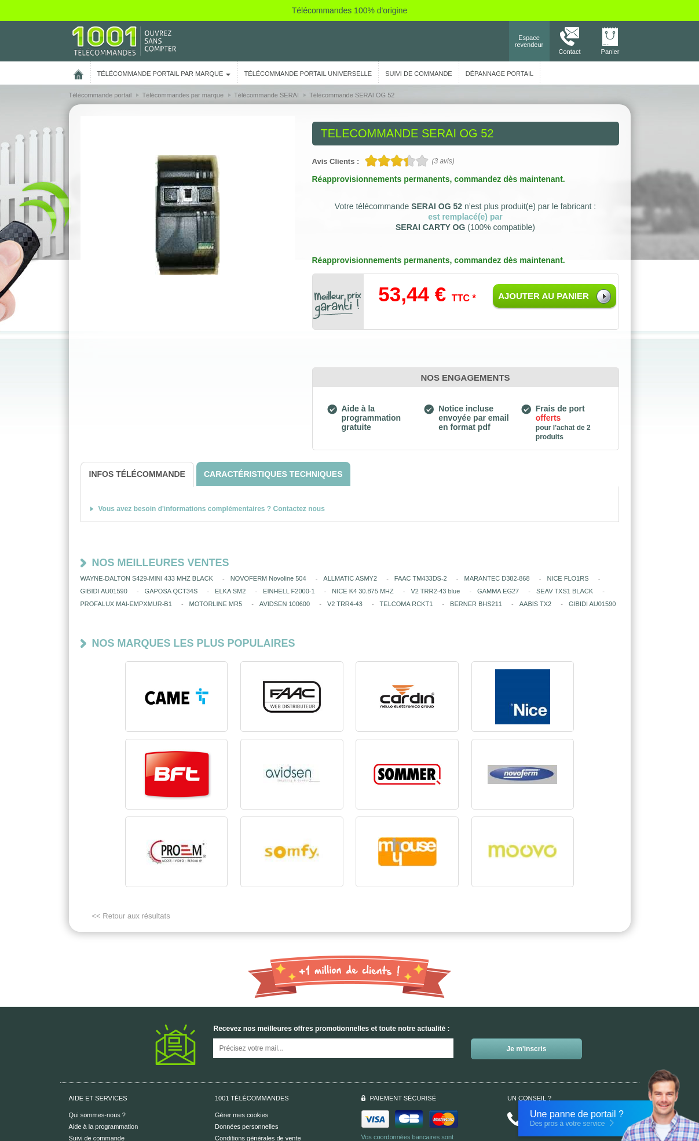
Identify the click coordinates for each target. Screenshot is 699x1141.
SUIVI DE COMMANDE (418, 73)
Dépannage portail (499, 73)
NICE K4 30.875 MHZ (362, 591)
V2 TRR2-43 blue (435, 591)
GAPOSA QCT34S (171, 591)
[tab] (137, 474)
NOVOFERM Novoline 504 (268, 578)
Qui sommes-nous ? (97, 1037)
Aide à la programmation (103, 1048)
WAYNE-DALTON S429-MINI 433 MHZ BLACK (146, 578)
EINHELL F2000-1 (288, 591)
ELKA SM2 (230, 591)
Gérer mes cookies (241, 1037)
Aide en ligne (87, 1072)
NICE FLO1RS (567, 578)
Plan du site (231, 1083)
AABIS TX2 (535, 603)
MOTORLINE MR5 (215, 603)
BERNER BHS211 (476, 603)
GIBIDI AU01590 (103, 591)
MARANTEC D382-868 (497, 578)
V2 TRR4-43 (345, 603)
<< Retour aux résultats (131, 838)
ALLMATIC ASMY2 (350, 578)
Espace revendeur (529, 41)
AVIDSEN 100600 (284, 603)
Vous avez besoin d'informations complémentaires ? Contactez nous (211, 509)
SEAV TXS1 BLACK (564, 591)
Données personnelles (246, 1048)
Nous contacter (554, 1041)
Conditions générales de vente (258, 1060)
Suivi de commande (97, 1060)
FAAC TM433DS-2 (420, 578)
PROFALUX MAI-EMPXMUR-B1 (126, 603)
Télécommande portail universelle (308, 73)
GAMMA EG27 (498, 591)
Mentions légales (239, 1072)
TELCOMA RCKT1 (406, 603)
